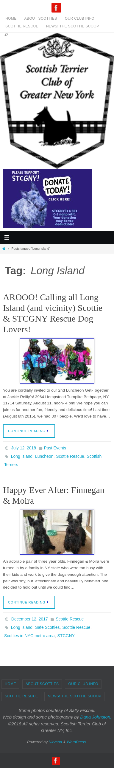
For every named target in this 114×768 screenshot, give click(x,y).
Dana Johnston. (95, 716)
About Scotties (40, 18)
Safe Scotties (47, 627)
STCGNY (66, 635)
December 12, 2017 (29, 619)
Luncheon (44, 456)
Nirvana (55, 742)
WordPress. (77, 742)
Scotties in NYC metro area (29, 635)
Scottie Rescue (21, 26)
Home (11, 18)
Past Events (55, 448)
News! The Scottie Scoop (72, 26)
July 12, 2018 (23, 448)
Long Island (21, 456)
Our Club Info (79, 18)
